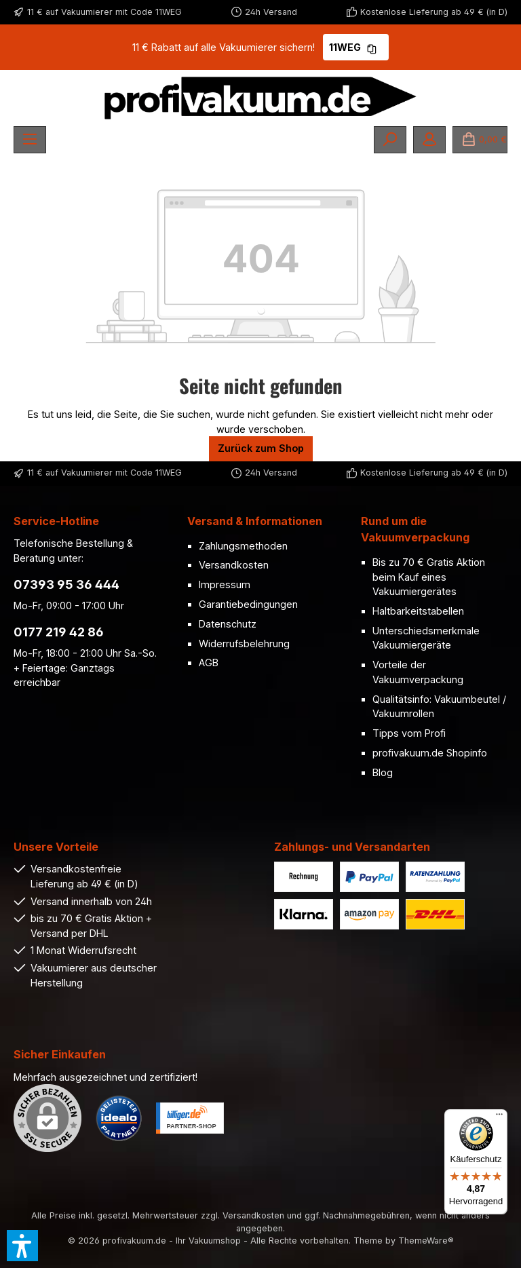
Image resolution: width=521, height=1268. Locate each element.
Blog (382, 772)
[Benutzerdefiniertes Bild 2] (190, 1118)
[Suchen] (390, 139)
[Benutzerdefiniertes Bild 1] (118, 1118)
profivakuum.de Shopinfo (429, 752)
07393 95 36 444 (66, 584)
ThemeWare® (426, 1240)
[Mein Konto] (429, 139)
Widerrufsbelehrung (244, 643)
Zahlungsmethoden (243, 546)
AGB (208, 662)
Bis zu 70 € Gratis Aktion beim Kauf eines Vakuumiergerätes (428, 576)
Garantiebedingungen (248, 604)
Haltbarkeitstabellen (418, 611)
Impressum (224, 584)
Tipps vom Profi (409, 733)
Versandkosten (234, 565)
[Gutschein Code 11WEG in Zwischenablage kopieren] (372, 47)
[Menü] (30, 139)
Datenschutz (227, 624)
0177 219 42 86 (59, 632)
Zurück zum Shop (261, 448)
